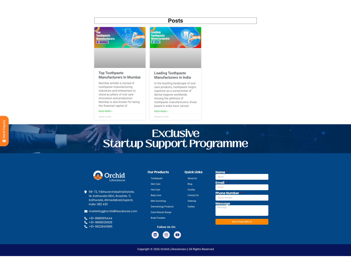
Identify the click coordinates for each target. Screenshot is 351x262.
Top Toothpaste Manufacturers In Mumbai (120, 75)
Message (223, 203)
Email (220, 182)
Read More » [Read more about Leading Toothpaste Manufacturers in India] (161, 111)
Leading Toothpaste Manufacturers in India (172, 75)
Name (221, 172)
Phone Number (228, 193)
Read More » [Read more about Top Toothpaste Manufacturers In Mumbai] (105, 111)
